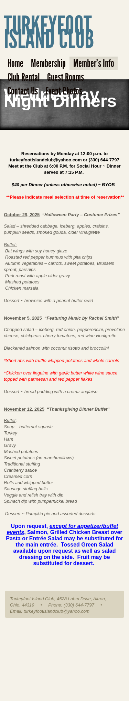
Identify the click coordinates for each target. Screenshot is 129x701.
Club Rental (24, 77)
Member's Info (93, 63)
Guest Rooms (65, 77)
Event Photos (63, 91)
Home (15, 63)
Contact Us (23, 91)
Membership (48, 63)
